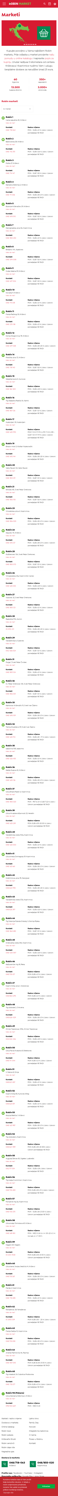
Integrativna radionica (38, 1431)
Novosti (32, 1427)
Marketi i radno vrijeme (11, 1418)
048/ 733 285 (10, 1298)
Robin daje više (8, 1447)
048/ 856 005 (11, 521)
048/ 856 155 (11, 500)
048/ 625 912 (10, 737)
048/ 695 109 (11, 715)
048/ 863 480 (11, 931)
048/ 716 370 (10, 152)
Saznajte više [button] (8, 1493)
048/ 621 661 (10, 866)
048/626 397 (10, 910)
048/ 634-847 (11, 953)
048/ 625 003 (11, 845)
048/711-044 (10, 1061)
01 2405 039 (10, 1320)
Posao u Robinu (36, 1439)
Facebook (17, 1473)
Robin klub (6, 1431)
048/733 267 (10, 1276)
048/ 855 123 (10, 608)
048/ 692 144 (10, 456)
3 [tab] (26, 44)
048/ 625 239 (11, 823)
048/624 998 (10, 888)
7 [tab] (33, 44)
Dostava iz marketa (10, 1423)
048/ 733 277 (10, 1384)
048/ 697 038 (11, 346)
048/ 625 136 (10, 780)
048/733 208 (10, 1341)
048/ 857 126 (10, 411)
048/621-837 (10, 1082)
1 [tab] (22, 44)
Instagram (38, 1473)
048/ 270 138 (10, 324)
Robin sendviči (8, 1443)
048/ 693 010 (11, 216)
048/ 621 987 (10, 1125)
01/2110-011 (10, 629)
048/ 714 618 (10, 303)
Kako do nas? (10, 123)
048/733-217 (10, 974)
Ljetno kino (34, 1418)
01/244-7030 (10, 1255)
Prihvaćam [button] (46, 1486)
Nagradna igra (8, 1451)
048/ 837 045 (11, 1363)
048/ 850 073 (11, 564)
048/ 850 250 (11, 238)
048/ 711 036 (10, 195)
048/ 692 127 (10, 543)
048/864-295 (11, 996)
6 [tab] (31, 44)
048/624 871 (10, 1104)
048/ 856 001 (11, 694)
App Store (39, 1476)
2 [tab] (24, 44)
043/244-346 (11, 1039)
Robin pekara (7, 1435)
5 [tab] (30, 44)
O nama (32, 1435)
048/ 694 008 (11, 260)
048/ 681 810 (10, 1233)
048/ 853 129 (10, 478)
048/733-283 (10, 1190)
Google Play (27, 1476)
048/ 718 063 (10, 130)
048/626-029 (11, 1017)
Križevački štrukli (9, 1439)
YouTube (28, 1473)
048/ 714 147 (10, 173)
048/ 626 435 (11, 759)
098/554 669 (11, 1406)
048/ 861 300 (11, 389)
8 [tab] (35, 44)
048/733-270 (10, 1212)
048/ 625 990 (11, 432)
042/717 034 (10, 1169)
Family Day (34, 1423)
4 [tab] (28, 44)
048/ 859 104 (11, 672)
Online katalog (8, 1427)
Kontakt (32, 1443)
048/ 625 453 (11, 586)
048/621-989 (10, 1147)
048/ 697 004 (11, 281)
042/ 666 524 (11, 651)
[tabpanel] (29, 33)
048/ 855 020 (11, 802)
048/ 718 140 (10, 367)
